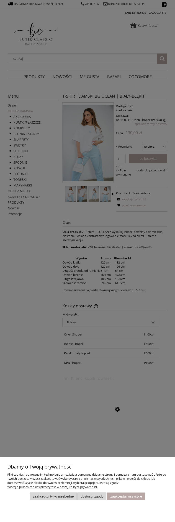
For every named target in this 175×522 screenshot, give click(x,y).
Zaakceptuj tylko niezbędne (53, 496)
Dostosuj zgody (92, 496)
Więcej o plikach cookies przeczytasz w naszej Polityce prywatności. (52, 487)
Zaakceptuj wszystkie (126, 496)
